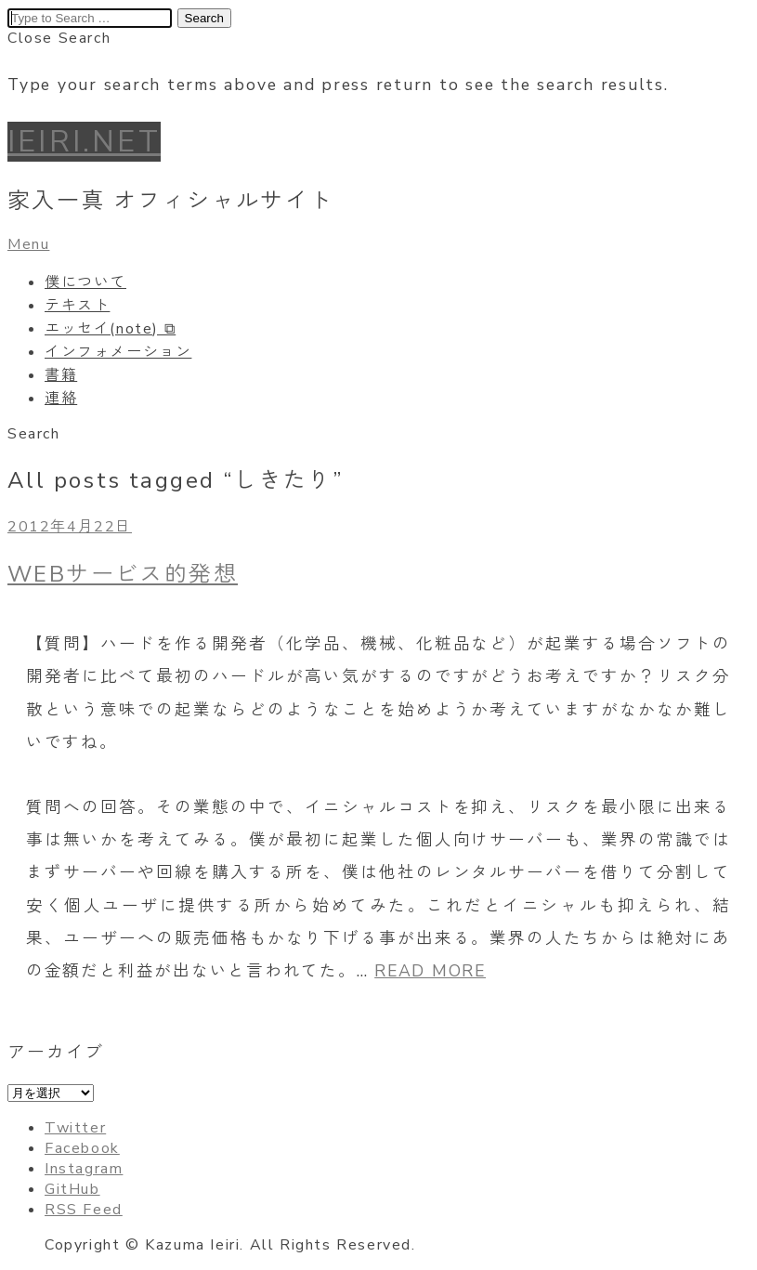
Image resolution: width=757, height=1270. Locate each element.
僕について (85, 282)
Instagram (84, 1169)
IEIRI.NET (84, 142)
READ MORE (430, 971)
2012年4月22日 (69, 527)
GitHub (72, 1189)
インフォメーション (118, 352)
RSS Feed (84, 1209)
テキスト (77, 305)
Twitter (75, 1128)
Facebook (82, 1148)
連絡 (61, 398)
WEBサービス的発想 (122, 574)
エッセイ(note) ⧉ (110, 329)
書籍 (61, 375)
